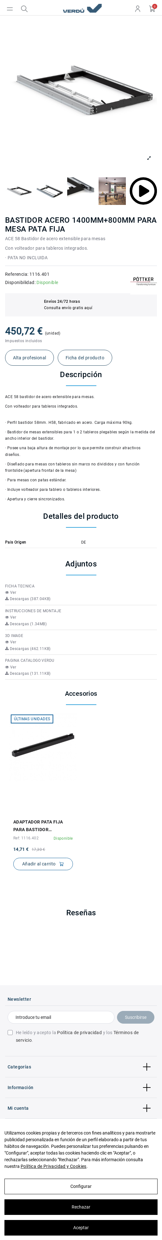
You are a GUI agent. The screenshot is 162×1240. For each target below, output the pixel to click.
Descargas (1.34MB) (26, 624)
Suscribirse (135, 1017)
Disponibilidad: (20, 282)
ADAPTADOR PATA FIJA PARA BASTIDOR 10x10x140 (38, 826)
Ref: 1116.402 (26, 838)
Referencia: (16, 274)
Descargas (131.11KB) (28, 673)
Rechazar (81, 1207)
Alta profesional (29, 357)
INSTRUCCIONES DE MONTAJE (33, 611)
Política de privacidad (79, 1032)
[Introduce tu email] (61, 1017)
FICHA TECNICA (20, 586)
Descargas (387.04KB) (28, 599)
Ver (10, 592)
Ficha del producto (85, 357)
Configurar (81, 1186)
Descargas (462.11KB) (28, 649)
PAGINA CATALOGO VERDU (29, 660)
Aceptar (81, 1227)
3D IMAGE (14, 636)
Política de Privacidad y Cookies (54, 1166)
